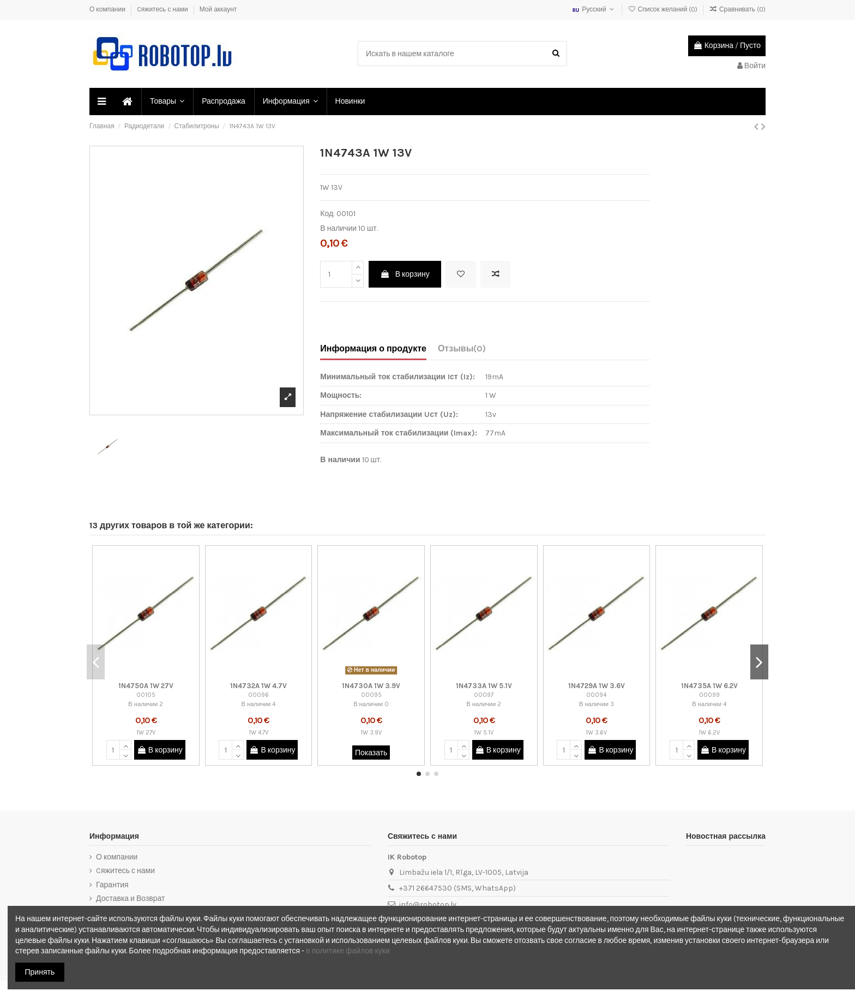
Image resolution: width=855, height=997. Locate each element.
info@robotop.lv (427, 904)
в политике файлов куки (348, 951)
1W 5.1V (483, 732)
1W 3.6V (596, 732)
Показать (371, 752)
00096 (258, 695)
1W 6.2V (709, 732)
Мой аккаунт (218, 9)
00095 (371, 695)
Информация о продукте (373, 348)
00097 (483, 695)
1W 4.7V (258, 732)
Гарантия (112, 884)
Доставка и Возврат (130, 898)
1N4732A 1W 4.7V (258, 686)
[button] (166, 101)
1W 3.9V (371, 732)
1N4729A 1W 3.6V (596, 686)
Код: (327, 213)
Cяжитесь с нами (163, 9)
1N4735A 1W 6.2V (709, 686)
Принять (40, 972)
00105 (145, 695)
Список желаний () (663, 9)
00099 (709, 695)
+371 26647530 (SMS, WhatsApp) (457, 888)
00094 (596, 695)
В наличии (338, 228)
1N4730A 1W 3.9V (371, 686)
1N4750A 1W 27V (145, 686)
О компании (108, 9)
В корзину (405, 274)
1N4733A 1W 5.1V (484, 686)
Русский (593, 9)
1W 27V (145, 732)
